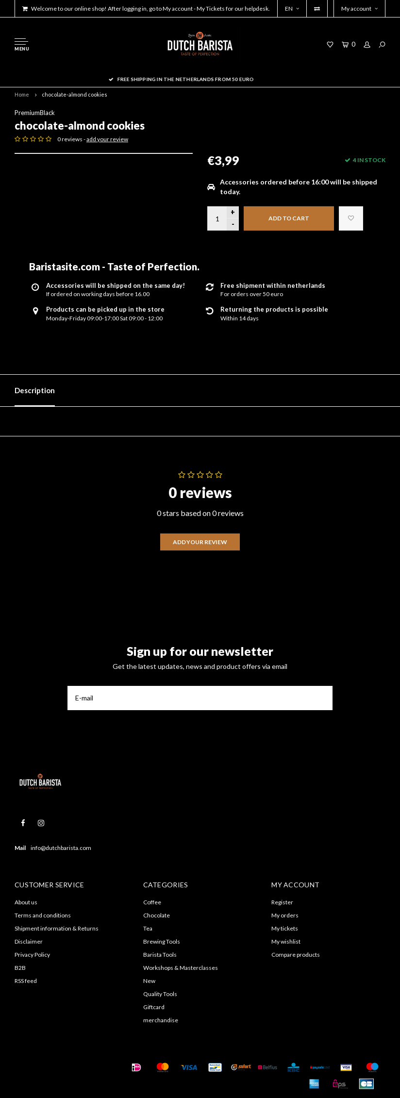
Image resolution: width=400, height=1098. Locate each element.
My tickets (284, 928)
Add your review (200, 542)
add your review (107, 139)
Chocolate (156, 915)
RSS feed (26, 980)
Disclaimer (29, 941)
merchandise (160, 1020)
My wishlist (285, 941)
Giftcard (154, 1007)
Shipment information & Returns (57, 928)
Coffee (152, 902)
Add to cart (288, 218)
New (149, 980)
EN (292, 8)
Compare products (295, 954)
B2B (20, 967)
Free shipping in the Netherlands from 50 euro (199, 79)
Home (22, 94)
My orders (285, 915)
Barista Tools (160, 954)
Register (282, 902)
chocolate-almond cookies (74, 94)
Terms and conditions (43, 915)
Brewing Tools (161, 941)
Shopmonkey (31, 1079)
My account (359, 8)
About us (26, 902)
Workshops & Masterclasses (180, 967)
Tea (147, 928)
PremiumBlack (35, 112)
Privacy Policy (32, 954)
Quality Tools (160, 994)
